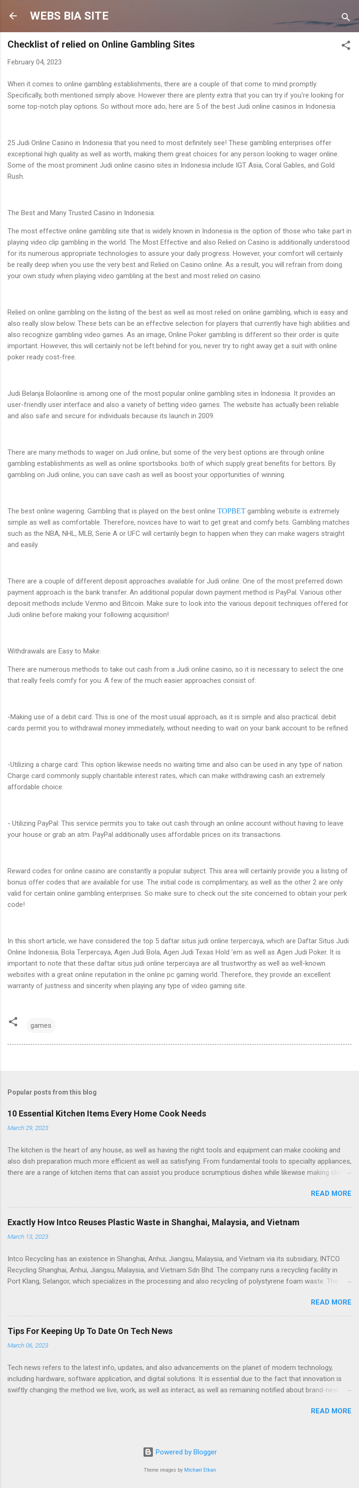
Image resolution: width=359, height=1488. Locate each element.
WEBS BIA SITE (69, 15)
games (40, 1025)
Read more (331, 1193)
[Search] (346, 19)
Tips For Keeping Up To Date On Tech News (89, 1331)
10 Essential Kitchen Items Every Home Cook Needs (106, 1113)
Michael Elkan (200, 1470)
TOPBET (231, 511)
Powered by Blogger (180, 1452)
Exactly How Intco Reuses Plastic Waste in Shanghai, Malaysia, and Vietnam (153, 1222)
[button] (346, 47)
